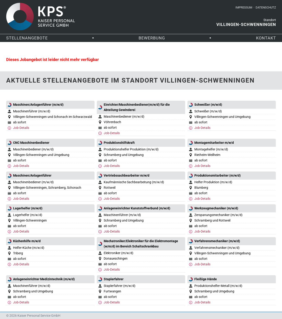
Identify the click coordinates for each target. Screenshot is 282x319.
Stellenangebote (27, 38)
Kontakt (266, 38)
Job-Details (21, 128)
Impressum (243, 7)
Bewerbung (152, 38)
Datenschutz (266, 7)
